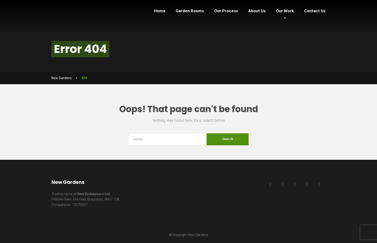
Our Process (226, 10)
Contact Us (315, 10)
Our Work (285, 10)
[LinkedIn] (294, 184)
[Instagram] (319, 184)
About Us (257, 10)
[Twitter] (282, 184)
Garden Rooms (190, 10)
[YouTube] (307, 184)
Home (159, 10)
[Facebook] (270, 184)
